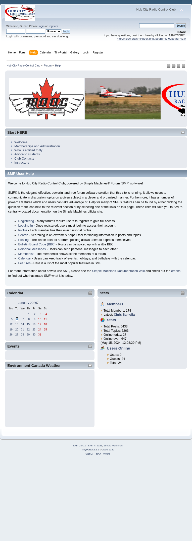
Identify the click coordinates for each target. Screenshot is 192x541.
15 (28, 324)
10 (39, 319)
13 (16, 324)
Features (24, 263)
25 (45, 329)
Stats (104, 293)
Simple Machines (113, 445)
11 (45, 319)
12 (11, 324)
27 (16, 334)
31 (39, 334)
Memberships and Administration (37, 146)
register (53, 26)
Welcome (20, 142)
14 (22, 324)
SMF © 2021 (95, 445)
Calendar (24, 258)
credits (175, 271)
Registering (26, 221)
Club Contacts (24, 158)
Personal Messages (32, 249)
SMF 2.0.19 (79, 445)
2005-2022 (108, 449)
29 (28, 334)
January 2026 (27, 303)
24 (39, 329)
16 (33, 324)
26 (11, 334)
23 (33, 329)
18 (45, 324)
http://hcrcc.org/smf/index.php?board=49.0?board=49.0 (151, 38)
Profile (22, 230)
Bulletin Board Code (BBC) (36, 244)
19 (11, 329)
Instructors (21, 162)
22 (28, 329)
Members (115, 304)
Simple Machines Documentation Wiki (118, 271)
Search (23, 235)
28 (22, 334)
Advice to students (27, 154)
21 (22, 329)
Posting (23, 240)
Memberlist (25, 254)
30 (33, 334)
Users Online (118, 348)
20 (16, 329)
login (41, 26)
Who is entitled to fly (28, 150)
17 (39, 324)
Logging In (25, 225)
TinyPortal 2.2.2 (90, 449)
